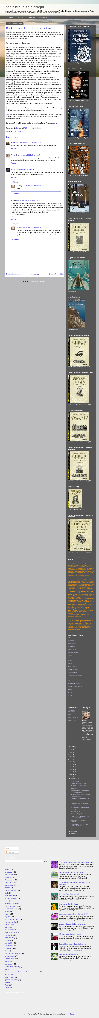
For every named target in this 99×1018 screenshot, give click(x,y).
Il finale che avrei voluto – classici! (70, 934)
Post (8, 848)
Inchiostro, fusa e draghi (24, 7)
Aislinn (69, 638)
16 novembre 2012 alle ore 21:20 (27, 169)
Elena (69, 658)
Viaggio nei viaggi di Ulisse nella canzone (73, 924)
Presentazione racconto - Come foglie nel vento (79, 824)
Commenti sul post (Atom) (38, 281)
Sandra (70, 695)
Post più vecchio (56, 274)
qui (57, 123)
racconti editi (9, 945)
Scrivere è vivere (72, 698)
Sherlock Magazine (73, 717)
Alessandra (71, 640)
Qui (7, 114)
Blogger (72, 1014)
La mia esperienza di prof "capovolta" (71, 872)
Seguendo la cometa (12, 967)
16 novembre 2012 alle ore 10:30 (29, 155)
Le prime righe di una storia (68, 954)
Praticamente (9, 938)
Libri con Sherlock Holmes (75, 686)
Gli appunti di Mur (72, 672)
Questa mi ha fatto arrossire (78, 785)
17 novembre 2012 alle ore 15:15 (34, 185)
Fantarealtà (8, 882)
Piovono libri (9, 935)
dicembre (74, 778)
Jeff (69, 681)
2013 (71, 774)
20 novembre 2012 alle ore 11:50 (29, 200)
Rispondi (14, 148)
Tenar (13, 155)
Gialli (6, 893)
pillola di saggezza (11, 932)
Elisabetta (70, 660)
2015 (71, 769)
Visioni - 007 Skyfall (76, 813)
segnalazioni (9, 964)
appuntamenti (9, 874)
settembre (74, 833)
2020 (71, 757)
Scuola (7, 961)
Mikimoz (70, 692)
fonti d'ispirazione (10, 890)
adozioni (7, 869)
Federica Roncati (72, 666)
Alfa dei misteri (72, 643)
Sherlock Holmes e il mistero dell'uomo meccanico (22, 972)
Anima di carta (72, 649)
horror (7, 901)
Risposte (16, 182)
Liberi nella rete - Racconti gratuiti (37, 17)
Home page (10, 17)
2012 (71, 776)
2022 (71, 752)
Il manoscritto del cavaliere (75, 675)
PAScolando (9, 930)
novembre (74, 781)
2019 (71, 759)
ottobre (73, 831)
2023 (71, 749)
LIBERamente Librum (74, 683)
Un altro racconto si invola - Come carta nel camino (80, 795)
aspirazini (8, 877)
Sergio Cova (71, 701)
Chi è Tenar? (20, 17)
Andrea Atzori (71, 646)
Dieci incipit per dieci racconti (69, 894)
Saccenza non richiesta (12, 953)
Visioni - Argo (74, 801)
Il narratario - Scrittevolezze (68, 904)
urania (7, 982)
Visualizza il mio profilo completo (86, 740)
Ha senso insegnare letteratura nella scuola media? (76, 862)
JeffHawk (14, 143)
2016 (71, 766)
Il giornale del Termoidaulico (71, 710)
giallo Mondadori (10, 896)
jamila (13, 169)
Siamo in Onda (72, 720)
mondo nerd (9, 924)
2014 (71, 771)
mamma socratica (11, 922)
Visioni (7, 987)
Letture (7, 914)
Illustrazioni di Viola (11, 903)
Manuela (70, 689)
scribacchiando (10, 956)
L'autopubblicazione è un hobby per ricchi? (73, 914)
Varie (72, 828)
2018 (71, 762)
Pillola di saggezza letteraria (78, 783)
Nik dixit (7, 927)
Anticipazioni (9, 872)
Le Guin (7, 911)
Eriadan (70, 663)
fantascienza (9, 885)
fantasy (7, 888)
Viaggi (7, 985)
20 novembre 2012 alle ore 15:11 (34, 227)
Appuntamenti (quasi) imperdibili (80, 798)
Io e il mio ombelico (11, 906)
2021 (71, 754)
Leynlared (8, 917)
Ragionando (9, 948)
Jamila (69, 678)
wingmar (57, 1014)
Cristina (70, 655)
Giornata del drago (11, 898)
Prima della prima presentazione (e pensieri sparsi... (80, 791)
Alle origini (73, 788)
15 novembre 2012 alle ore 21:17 (29, 143)
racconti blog (9, 943)
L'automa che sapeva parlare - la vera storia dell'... (80, 817)
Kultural (70, 714)
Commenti (10, 852)
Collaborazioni (9, 880)
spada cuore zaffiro (11, 980)
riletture (7, 951)
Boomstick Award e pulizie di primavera (72, 944)
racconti (7, 940)
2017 (71, 764)
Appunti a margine (73, 652)
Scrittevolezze (18, 131)
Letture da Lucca (75, 811)
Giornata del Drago (73, 669)
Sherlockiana (9, 977)
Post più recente (13, 274)
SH (6, 969)
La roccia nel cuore (11, 909)
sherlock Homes (10, 974)
